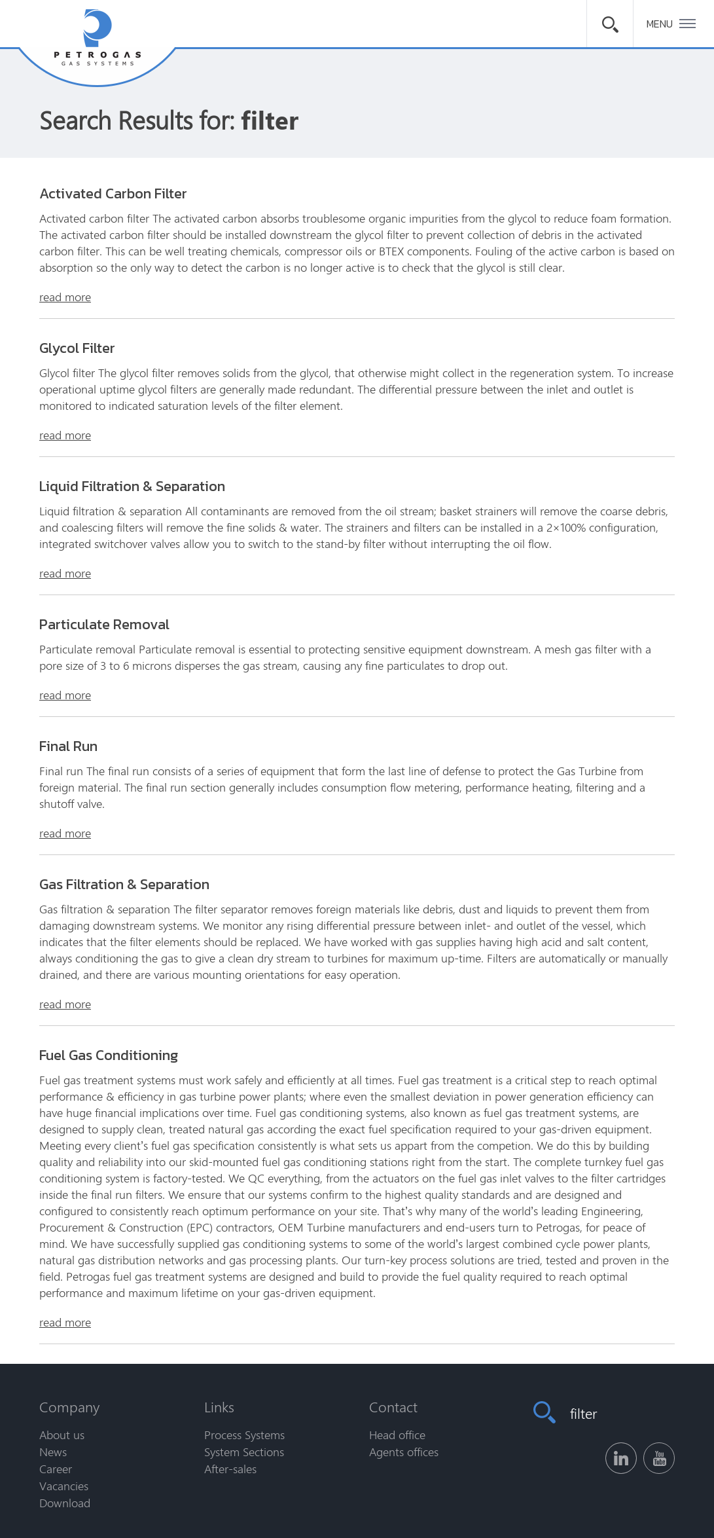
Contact (393, 1406)
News (53, 1451)
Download (64, 1503)
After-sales (230, 1468)
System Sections (244, 1451)
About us (61, 1434)
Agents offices (403, 1451)
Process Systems (244, 1434)
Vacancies (63, 1485)
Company (69, 1406)
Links (219, 1406)
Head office (397, 1434)
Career (55, 1468)
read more (65, 296)
